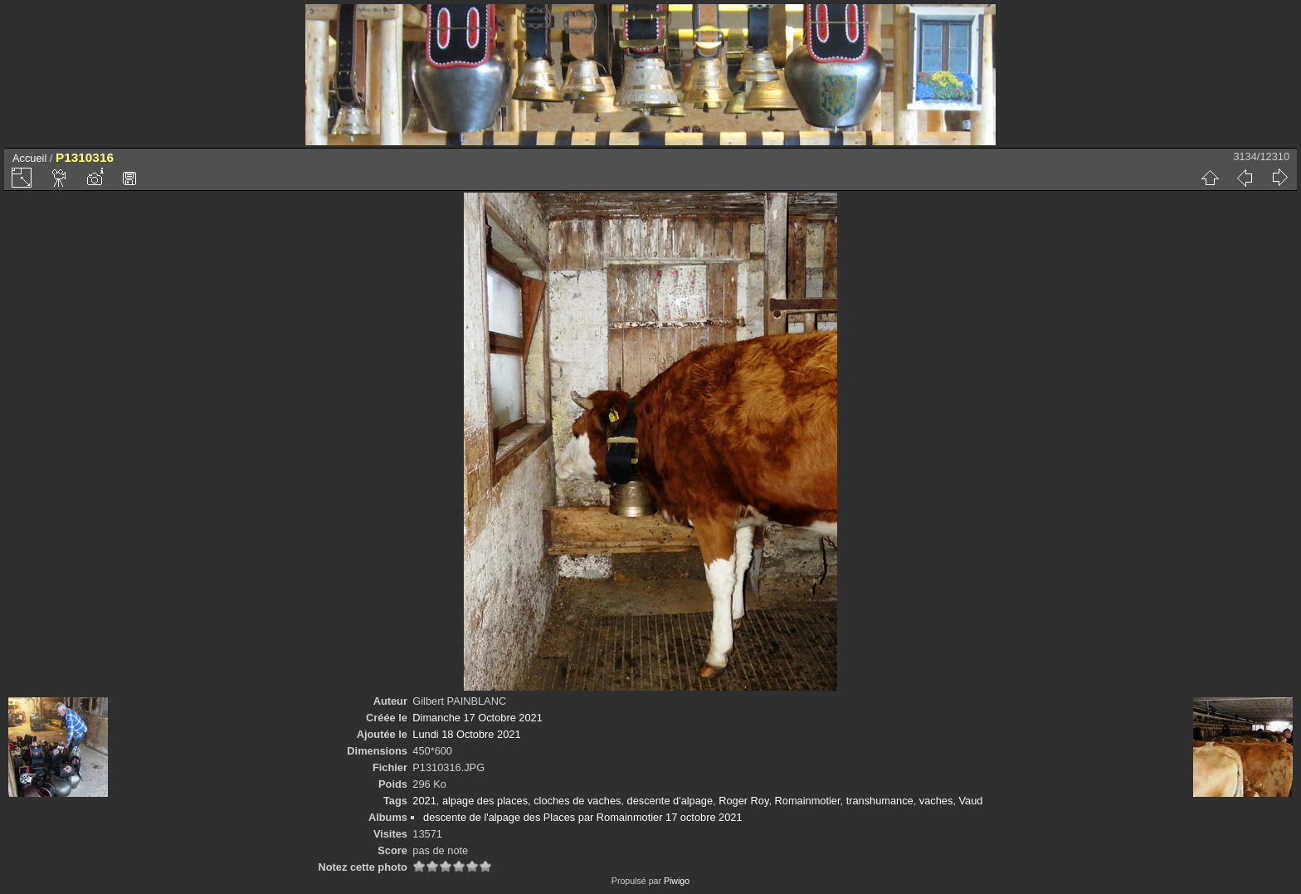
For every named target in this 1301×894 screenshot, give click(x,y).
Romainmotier (808, 800)
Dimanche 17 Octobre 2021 (477, 717)
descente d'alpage (670, 800)
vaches (936, 800)
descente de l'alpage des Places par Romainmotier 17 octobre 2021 (582, 817)
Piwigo (676, 881)
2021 (424, 800)
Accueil (29, 158)
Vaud (971, 800)
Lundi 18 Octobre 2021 (466, 734)
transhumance (880, 800)
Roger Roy (743, 800)
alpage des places (485, 800)
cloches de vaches (577, 800)
